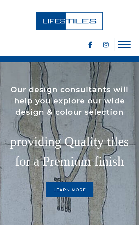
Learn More (69, 189)
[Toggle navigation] (124, 44)
